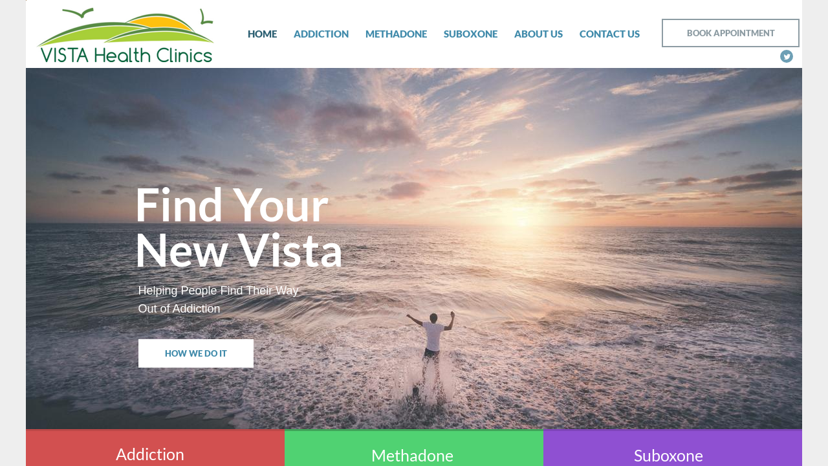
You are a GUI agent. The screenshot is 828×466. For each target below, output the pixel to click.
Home (262, 33)
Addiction (321, 33)
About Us (538, 33)
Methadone (396, 33)
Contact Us (610, 33)
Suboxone (470, 33)
